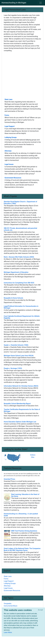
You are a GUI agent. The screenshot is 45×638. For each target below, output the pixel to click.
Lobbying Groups (11, 137)
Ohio (32, 457)
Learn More (8, 632)
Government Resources (13, 178)
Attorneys (8, 151)
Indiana (32, 455)
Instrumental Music (10, 606)
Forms (7, 115)
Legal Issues (9, 164)
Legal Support (10, 126)
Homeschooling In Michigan (14, 3)
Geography (7, 603)
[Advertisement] (22, 75)
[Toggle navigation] (40, 3)
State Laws (8, 99)
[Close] (40, 610)
